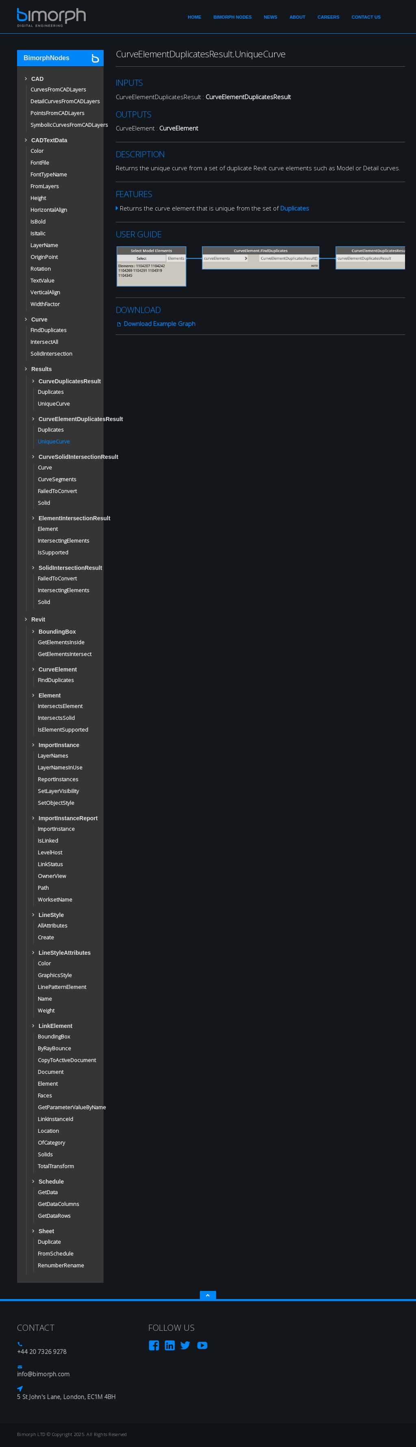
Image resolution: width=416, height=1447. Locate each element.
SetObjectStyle (56, 803)
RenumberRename (61, 1266)
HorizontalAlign (48, 210)
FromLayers (44, 187)
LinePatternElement (62, 987)
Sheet (46, 1231)
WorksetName (55, 900)
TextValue (42, 281)
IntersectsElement (60, 706)
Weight (46, 1011)
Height (38, 198)
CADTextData (49, 140)
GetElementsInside (61, 643)
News (270, 17)
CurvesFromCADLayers (58, 90)
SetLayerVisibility (58, 791)
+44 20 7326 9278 (41, 1353)
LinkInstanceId (55, 1119)
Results (41, 369)
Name (45, 999)
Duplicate (49, 1242)
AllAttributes (52, 926)
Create (46, 938)
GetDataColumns (58, 1204)
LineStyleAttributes (65, 952)
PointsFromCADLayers (57, 113)
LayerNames (53, 756)
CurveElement (58, 669)
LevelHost (50, 853)
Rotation (40, 269)
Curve (39, 319)
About (298, 17)
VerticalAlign (45, 293)
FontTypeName (48, 175)
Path (43, 888)
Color (36, 151)
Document (50, 1072)
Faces (45, 1096)
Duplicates (51, 392)
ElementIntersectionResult (65, 518)
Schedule (51, 1181)
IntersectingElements (63, 541)
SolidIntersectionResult (65, 568)
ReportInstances (58, 780)
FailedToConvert (57, 491)
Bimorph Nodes (232, 17)
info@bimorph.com (43, 1375)
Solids (45, 1155)
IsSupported (53, 553)
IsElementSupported (63, 730)
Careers (329, 17)
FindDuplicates (48, 330)
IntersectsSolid (56, 718)
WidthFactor (45, 304)
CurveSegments (57, 480)
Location (48, 1131)
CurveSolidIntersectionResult (65, 457)
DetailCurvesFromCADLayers (65, 102)
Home (194, 17)
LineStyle (51, 915)
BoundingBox (57, 631)
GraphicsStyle (55, 975)
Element (48, 529)
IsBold (38, 222)
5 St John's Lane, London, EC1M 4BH (66, 1398)
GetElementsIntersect (64, 654)
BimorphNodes (46, 57)
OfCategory (51, 1143)
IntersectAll (44, 342)
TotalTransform (56, 1166)
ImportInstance (59, 745)
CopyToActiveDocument (67, 1060)
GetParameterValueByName (72, 1108)
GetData (48, 1192)
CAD (37, 79)
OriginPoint (44, 257)
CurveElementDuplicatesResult (65, 419)
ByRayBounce (54, 1049)
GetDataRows (54, 1216)
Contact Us (366, 17)
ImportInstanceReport (65, 818)
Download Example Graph (155, 324)
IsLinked (48, 841)
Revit (38, 619)
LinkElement (55, 1026)
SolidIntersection (51, 354)
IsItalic (38, 234)
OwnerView (52, 876)
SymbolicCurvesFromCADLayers (69, 125)
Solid (44, 503)
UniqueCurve (54, 404)
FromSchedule (56, 1254)
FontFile (39, 163)
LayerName (44, 245)
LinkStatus (50, 864)
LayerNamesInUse (60, 768)
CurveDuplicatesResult (65, 381)
